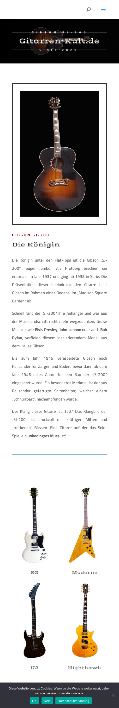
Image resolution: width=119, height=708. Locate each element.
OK (34, 701)
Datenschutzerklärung (73, 701)
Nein (47, 701)
